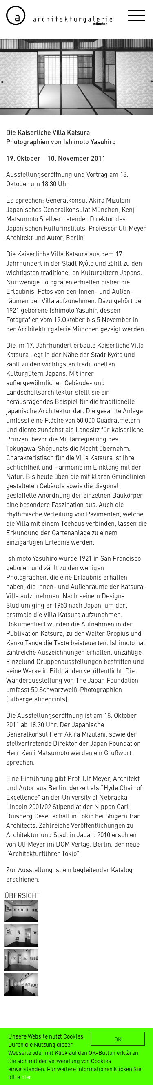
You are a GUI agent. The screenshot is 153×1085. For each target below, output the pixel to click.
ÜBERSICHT (22, 895)
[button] (136, 15)
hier (26, 1077)
